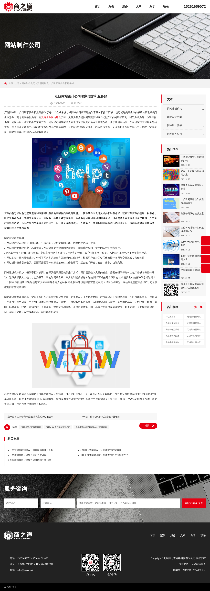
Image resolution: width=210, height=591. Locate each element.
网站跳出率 (170, 317)
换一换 (198, 307)
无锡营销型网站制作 (194, 324)
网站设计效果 (174, 125)
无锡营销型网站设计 (172, 324)
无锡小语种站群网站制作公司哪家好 (91, 427)
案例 (111, 6)
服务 (125, 6)
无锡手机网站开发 (194, 343)
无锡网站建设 (198, 564)
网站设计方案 (174, 117)
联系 (166, 6)
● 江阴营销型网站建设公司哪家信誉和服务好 (30, 450)
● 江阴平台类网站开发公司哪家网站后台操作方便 (103, 455)
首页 (97, 6)
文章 (138, 6)
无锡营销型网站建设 (194, 317)
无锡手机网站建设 (172, 337)
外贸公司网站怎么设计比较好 (105, 416)
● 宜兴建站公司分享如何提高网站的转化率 (29, 460)
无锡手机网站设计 (194, 337)
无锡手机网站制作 (172, 343)
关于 (152, 6)
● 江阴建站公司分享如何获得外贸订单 (27, 455)
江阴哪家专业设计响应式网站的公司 (35, 416)
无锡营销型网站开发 (172, 330)
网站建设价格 (174, 108)
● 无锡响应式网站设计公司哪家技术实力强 (99, 450)
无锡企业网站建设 (51, 117)
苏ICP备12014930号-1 (194, 570)
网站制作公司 (28, 83)
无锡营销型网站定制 (194, 330)
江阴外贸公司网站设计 (31, 427)
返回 (147, 425)
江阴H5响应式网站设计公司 (58, 427)
